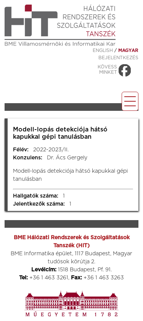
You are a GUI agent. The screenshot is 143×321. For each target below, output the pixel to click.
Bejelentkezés (118, 57)
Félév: (21, 149)
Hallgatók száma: (35, 196)
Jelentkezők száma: (39, 204)
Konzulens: (27, 157)
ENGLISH (103, 50)
